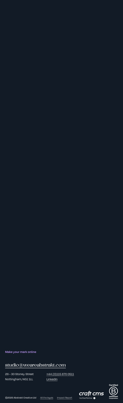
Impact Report (64, 397)
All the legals (46, 397)
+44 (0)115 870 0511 (60, 374)
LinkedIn (51, 379)
